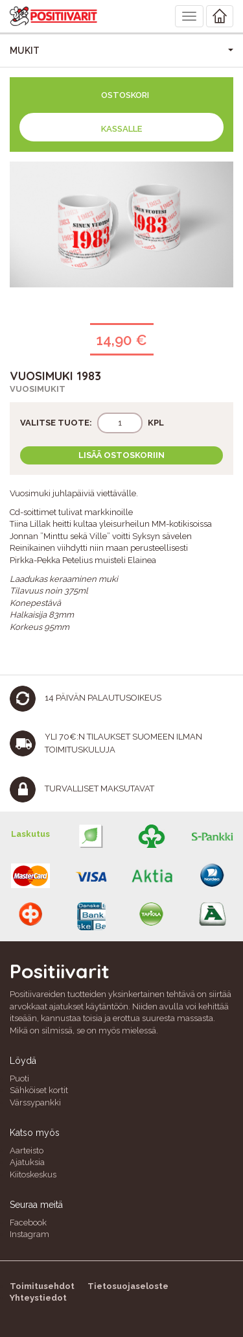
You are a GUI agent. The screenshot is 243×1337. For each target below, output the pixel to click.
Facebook (28, 1222)
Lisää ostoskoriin (121, 455)
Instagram (29, 1234)
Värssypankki (35, 1102)
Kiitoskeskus (33, 1174)
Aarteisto (26, 1150)
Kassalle (121, 129)
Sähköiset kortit (39, 1090)
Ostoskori (125, 95)
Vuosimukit (37, 389)
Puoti (19, 1078)
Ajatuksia (27, 1162)
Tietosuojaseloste (127, 1286)
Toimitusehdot (42, 1286)
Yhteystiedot (38, 1298)
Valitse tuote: (56, 423)
